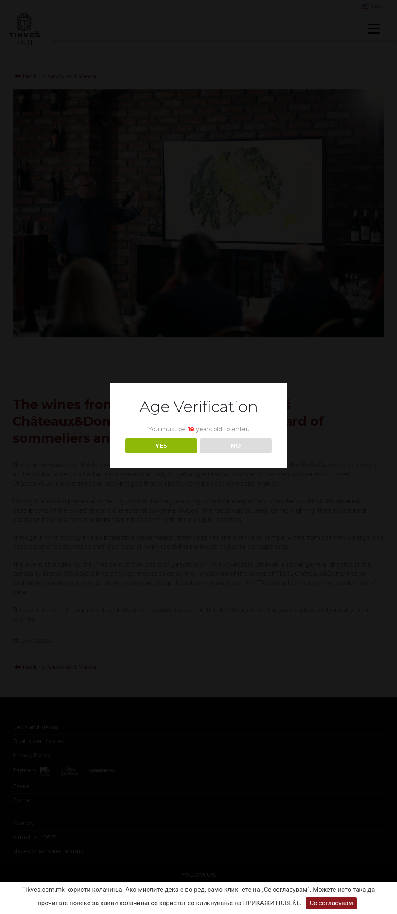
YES (161, 445)
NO (236, 445)
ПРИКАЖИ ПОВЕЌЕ (271, 903)
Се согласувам (331, 903)
